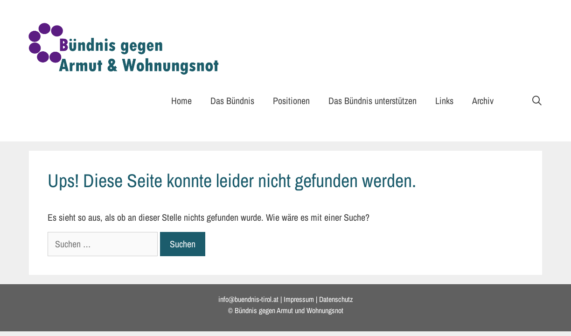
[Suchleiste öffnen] (537, 100)
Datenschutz (336, 299)
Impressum (299, 299)
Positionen (291, 100)
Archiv (483, 100)
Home (181, 100)
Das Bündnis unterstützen (372, 100)
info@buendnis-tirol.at (248, 299)
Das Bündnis (232, 100)
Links (444, 100)
